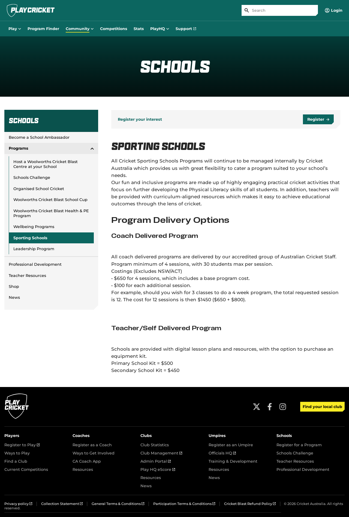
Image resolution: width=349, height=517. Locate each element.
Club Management (161, 453)
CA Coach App (87, 461)
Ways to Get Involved (94, 453)
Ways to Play (17, 453)
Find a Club (15, 461)
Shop (14, 286)
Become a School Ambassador (39, 137)
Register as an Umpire (231, 444)
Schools (284, 435)
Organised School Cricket (38, 188)
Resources (83, 469)
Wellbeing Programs (33, 226)
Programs (51, 148)
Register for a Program (299, 444)
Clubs (146, 435)
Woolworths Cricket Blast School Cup (50, 199)
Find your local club (322, 406)
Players (11, 435)
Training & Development (233, 461)
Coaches (81, 435)
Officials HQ (222, 453)
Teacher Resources (27, 275)
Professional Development (35, 264)
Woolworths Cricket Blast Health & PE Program (51, 213)
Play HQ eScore (157, 469)
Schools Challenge (31, 177)
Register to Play (22, 444)
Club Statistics (154, 444)
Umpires (217, 435)
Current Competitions (26, 469)
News (14, 297)
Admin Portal (155, 461)
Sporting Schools (30, 237)
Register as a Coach (92, 444)
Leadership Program (33, 248)
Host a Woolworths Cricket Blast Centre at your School (45, 164)
